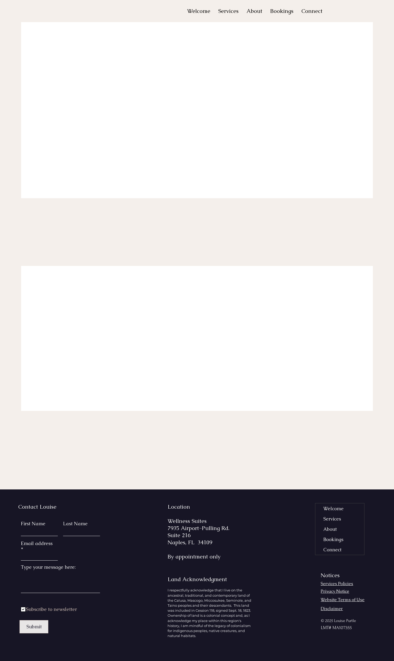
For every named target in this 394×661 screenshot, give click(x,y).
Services (332, 519)
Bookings (333, 539)
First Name (33, 523)
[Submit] (34, 626)
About (330, 529)
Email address (37, 543)
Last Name (75, 523)
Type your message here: (48, 567)
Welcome (333, 509)
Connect (332, 550)
